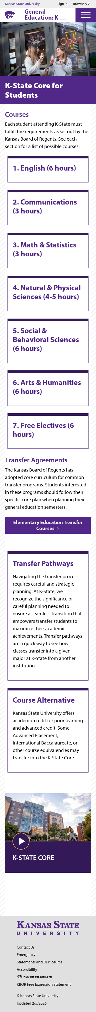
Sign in (63, 4)
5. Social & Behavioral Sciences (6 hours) (46, 339)
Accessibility (27, 969)
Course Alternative (44, 700)
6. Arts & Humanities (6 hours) (47, 387)
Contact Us (25, 947)
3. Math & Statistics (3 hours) (44, 249)
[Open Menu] (86, 15)
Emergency (26, 954)
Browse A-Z (81, 4)
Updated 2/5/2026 (31, 1003)
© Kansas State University (37, 995)
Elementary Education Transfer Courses (48, 525)
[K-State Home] (10, 15)
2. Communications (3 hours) (45, 206)
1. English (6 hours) (44, 168)
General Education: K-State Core (42, 14)
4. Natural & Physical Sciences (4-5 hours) (47, 292)
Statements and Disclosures (39, 962)
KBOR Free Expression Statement (44, 984)
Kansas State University (22, 4)
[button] (21, 841)
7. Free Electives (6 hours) (43, 429)
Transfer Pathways (43, 563)
